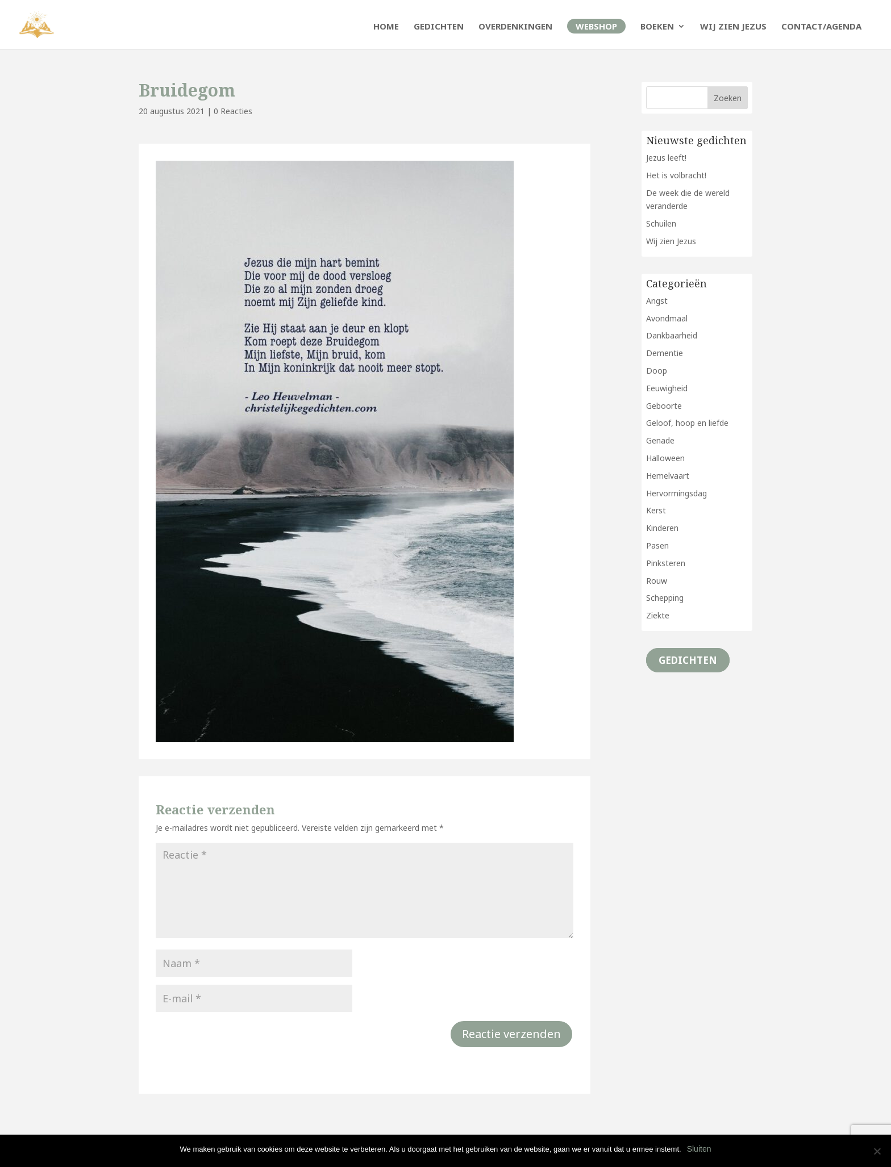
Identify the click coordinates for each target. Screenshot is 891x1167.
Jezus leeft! (666, 157)
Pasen (657, 545)
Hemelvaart (667, 475)
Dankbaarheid (671, 335)
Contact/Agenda (821, 27)
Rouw (656, 580)
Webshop (596, 26)
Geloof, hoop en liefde (687, 422)
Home (386, 27)
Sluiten (699, 1148)
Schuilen (661, 223)
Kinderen (662, 527)
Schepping (665, 597)
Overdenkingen (515, 27)
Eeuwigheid (667, 388)
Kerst (656, 510)
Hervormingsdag (676, 493)
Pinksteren (665, 563)
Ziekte (657, 615)
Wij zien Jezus (733, 27)
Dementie (664, 353)
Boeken (657, 27)
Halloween (665, 458)
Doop (656, 370)
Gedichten (439, 27)
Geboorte (664, 405)
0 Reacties (233, 111)
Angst (657, 300)
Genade (660, 440)
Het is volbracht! (676, 175)
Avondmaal (667, 318)
